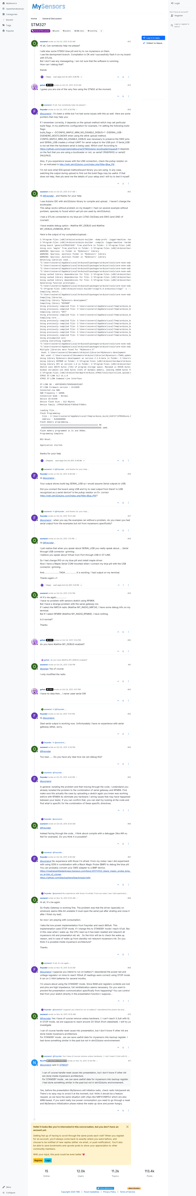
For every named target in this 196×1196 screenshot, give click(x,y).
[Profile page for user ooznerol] (34, 43)
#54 (129, 109)
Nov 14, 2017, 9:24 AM (65, 968)
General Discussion (41, 31)
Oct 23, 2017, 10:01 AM (71, 85)
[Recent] (13, 20)
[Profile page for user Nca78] (34, 1062)
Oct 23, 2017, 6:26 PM (65, 109)
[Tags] (13, 25)
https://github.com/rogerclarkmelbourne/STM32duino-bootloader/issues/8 (79, 149)
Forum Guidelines (91, 1192)
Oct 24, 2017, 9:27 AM (66, 192)
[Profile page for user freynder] (34, 111)
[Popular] (13, 31)
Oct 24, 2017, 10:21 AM (65, 516)
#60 (129, 640)
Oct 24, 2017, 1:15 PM (65, 538)
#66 (129, 824)
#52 (129, 41)
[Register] (182, 15)
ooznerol (44, 41)
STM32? (63, 1064)
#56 (129, 474)
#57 (129, 516)
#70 (129, 1014)
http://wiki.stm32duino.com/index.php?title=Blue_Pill (87, 164)
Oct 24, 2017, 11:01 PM (65, 714)
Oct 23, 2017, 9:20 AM (66, 41)
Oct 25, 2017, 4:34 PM (66, 747)
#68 (129, 898)
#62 (129, 689)
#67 (129, 857)
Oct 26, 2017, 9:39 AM (65, 857)
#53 (129, 85)
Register (38, 1160)
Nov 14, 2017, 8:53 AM (66, 898)
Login (47, 1160)
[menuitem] (182, 3)
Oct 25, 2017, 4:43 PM (65, 777)
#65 (129, 777)
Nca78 (43, 1061)
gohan (43, 85)
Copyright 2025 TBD (70, 1192)
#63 (129, 714)
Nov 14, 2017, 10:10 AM (66, 1014)
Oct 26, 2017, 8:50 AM (66, 824)
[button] (13, 1187)
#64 (129, 747)
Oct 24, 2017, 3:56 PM (66, 664)
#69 (129, 968)
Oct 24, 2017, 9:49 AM (65, 474)
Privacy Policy (109, 1192)
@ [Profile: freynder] (48, 195)
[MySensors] (13, 3)
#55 (129, 192)
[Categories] (13, 14)
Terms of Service (127, 1192)
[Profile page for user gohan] (34, 87)
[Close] (127, 1127)
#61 (129, 664)
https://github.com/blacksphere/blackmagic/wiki (65, 877)
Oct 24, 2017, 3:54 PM (71, 640)
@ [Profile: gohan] (44, 668)
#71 (129, 1061)
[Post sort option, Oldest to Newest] (153, 43)
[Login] (182, 3)
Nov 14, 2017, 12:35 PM (85, 1061)
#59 (129, 593)
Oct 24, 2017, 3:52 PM (66, 593)
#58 (129, 538)
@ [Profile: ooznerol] (45, 113)
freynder (44, 109)
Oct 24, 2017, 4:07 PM (71, 689)
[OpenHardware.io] (13, 9)
